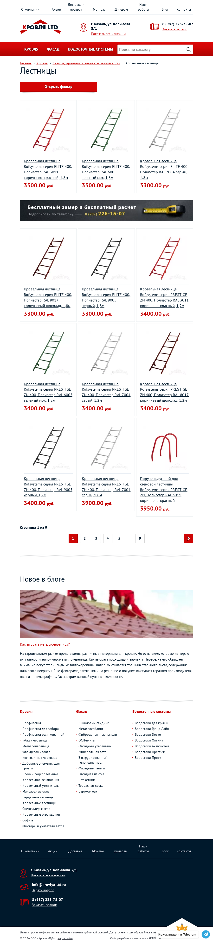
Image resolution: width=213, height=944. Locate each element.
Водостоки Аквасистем (152, 746)
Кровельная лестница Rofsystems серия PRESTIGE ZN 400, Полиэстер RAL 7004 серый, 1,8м (106, 487)
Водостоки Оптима (149, 740)
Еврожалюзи (87, 791)
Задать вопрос (43, 890)
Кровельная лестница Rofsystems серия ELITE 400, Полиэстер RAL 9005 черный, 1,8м (106, 297)
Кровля (31, 49)
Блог (165, 9)
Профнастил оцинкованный (43, 734)
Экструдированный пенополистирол (93, 760)
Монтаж (99, 9)
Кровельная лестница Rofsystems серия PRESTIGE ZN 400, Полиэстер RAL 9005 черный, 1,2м (48, 487)
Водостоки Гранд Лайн (152, 729)
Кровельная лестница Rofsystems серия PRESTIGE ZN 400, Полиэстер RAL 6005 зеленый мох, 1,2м (48, 392)
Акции (56, 9)
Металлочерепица (35, 746)
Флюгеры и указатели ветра (43, 826)
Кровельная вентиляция (40, 780)
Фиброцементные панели (97, 734)
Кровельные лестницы (39, 803)
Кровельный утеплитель (40, 785)
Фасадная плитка (91, 774)
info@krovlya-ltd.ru (49, 884)
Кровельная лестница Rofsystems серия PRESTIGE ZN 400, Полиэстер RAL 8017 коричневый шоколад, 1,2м (164, 392)
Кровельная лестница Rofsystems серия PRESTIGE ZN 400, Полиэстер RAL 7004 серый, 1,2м (106, 392)
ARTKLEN (154, 938)
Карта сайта (65, 938)
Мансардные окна (36, 791)
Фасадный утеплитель (94, 746)
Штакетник (86, 780)
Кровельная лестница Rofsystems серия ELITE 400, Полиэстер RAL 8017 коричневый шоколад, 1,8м (48, 297)
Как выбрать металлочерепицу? (45, 644)
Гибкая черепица (34, 740)
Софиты (28, 820)
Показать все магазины (108, 34)
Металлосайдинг (90, 729)
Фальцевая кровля (36, 752)
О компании (30, 9)
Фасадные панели (91, 768)
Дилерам (121, 9)
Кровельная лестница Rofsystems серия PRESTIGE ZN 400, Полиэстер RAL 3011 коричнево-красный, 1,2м (164, 297)
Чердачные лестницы (38, 797)
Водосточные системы (90, 49)
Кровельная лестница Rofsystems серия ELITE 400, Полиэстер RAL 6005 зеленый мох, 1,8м (106, 169)
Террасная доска (90, 785)
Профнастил (31, 723)
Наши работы (143, 7)
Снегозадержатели (36, 808)
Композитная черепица (39, 757)
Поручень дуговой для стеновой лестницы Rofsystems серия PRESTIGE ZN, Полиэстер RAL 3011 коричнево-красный (163, 489)
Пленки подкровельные (40, 774)
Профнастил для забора (40, 729)
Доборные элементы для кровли (41, 765)
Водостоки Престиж (150, 752)
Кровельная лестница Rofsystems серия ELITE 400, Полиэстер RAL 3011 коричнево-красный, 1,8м (48, 169)
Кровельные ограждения (41, 814)
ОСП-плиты (86, 740)
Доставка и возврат (76, 7)
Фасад (53, 49)
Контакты (184, 9)
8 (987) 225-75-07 (177, 23)
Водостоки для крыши (151, 723)
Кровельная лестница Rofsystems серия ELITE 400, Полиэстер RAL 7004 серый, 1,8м (164, 169)
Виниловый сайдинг (93, 723)
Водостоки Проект (149, 757)
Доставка (75, 851)
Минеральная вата (92, 752)
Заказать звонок (174, 29)
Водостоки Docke (148, 734)
